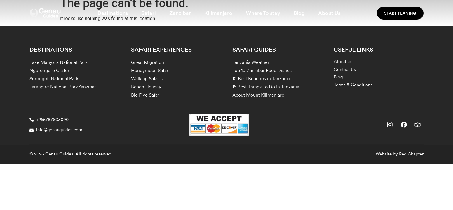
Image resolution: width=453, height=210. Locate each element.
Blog (299, 13)
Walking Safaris (147, 78)
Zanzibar (180, 13)
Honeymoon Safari (150, 70)
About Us (329, 13)
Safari (148, 13)
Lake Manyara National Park (58, 62)
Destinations (112, 13)
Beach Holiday (146, 87)
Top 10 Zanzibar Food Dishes (262, 70)
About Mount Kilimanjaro (258, 95)
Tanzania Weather (250, 62)
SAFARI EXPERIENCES (161, 49)
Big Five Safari (146, 95)
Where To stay (263, 13)
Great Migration (147, 62)
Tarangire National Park (53, 87)
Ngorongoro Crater (49, 70)
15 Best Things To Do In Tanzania (265, 87)
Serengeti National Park (54, 78)
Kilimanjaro (218, 13)
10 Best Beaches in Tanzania (261, 78)
